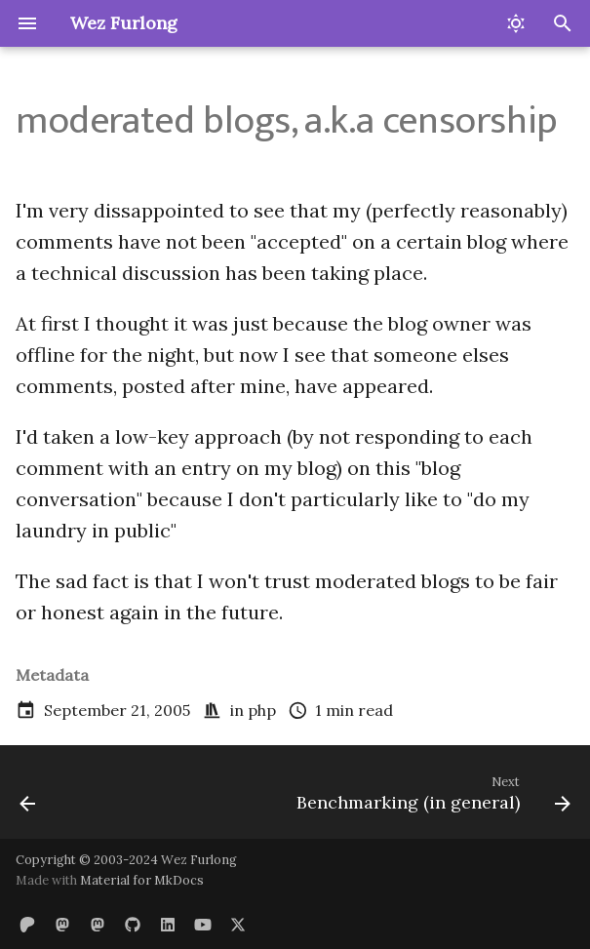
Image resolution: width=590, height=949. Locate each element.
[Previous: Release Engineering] (28, 798)
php (262, 710)
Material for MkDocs (142, 880)
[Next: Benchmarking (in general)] (430, 798)
